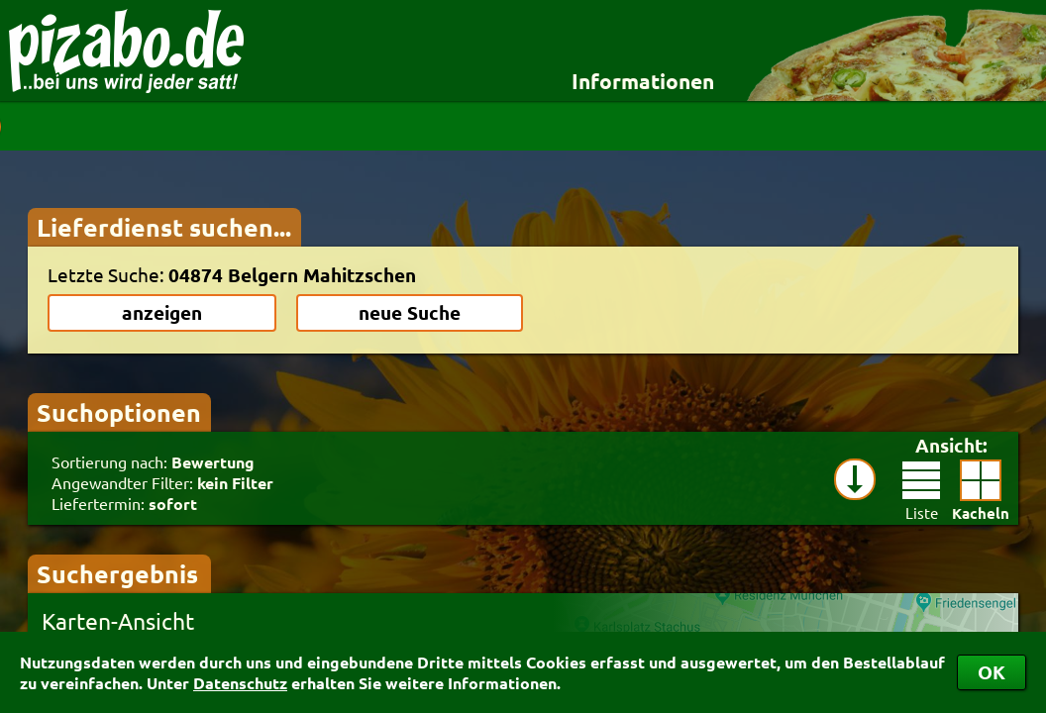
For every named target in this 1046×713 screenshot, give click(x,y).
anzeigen (162, 312)
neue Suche (410, 312)
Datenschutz (240, 682)
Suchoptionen (119, 412)
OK (991, 672)
